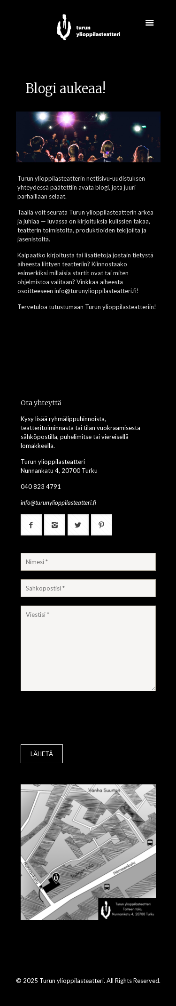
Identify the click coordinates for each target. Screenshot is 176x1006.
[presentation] (92, 719)
